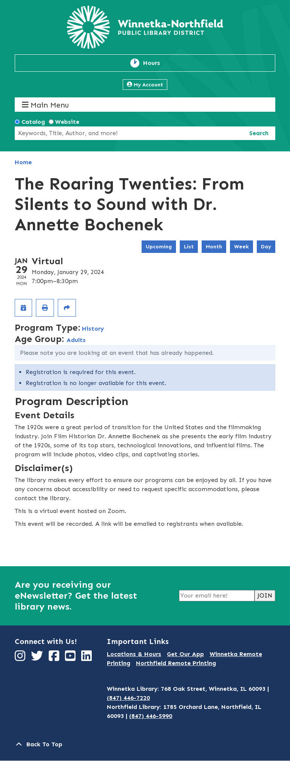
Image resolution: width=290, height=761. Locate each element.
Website (67, 121)
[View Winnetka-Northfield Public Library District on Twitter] (38, 658)
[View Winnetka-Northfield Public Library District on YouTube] (71, 658)
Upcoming (159, 246)
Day (266, 246)
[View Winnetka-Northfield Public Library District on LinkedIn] (87, 658)
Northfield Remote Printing (176, 663)
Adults (76, 340)
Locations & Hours (134, 654)
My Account (145, 85)
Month (214, 246)
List (189, 246)
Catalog (33, 121)
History (93, 328)
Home (23, 162)
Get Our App (185, 654)
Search (258, 133)
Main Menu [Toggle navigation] (45, 104)
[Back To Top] (145, 744)
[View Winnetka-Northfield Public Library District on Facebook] (55, 658)
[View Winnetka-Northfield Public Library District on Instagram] (21, 658)
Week (241, 246)
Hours (156, 63)
